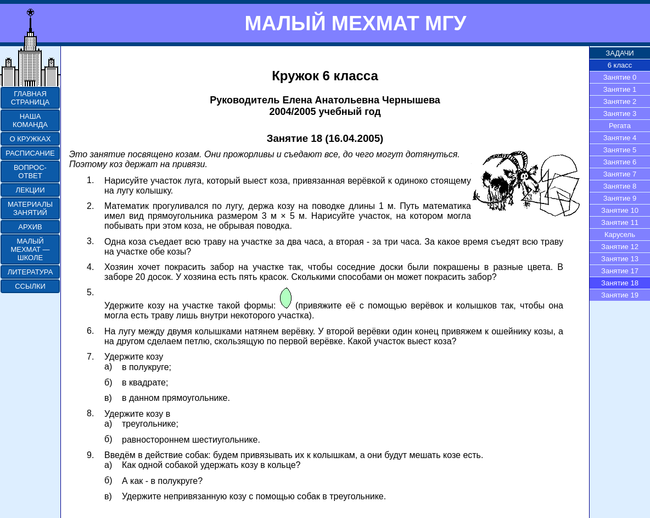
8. (90, 413)
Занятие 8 (620, 186)
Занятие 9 (620, 198)
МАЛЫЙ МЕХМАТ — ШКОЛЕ (29, 249)
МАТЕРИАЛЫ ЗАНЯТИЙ (30, 208)
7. (90, 356)
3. (90, 241)
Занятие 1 (620, 89)
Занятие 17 (619, 271)
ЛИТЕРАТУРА (30, 272)
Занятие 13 (619, 259)
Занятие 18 (619, 283)
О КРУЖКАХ (30, 139)
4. (90, 267)
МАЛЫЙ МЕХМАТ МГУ (355, 23)
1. (90, 180)
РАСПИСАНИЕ (29, 153)
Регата (620, 126)
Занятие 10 (619, 210)
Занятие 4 (620, 138)
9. (90, 455)
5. (90, 292)
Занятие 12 (619, 247)
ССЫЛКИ (30, 286)
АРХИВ (30, 227)
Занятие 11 (619, 222)
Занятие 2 (620, 101)
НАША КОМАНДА (30, 120)
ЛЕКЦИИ (29, 190)
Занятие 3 (620, 113)
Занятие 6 (620, 162)
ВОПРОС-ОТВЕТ (30, 171)
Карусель (619, 234)
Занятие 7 (620, 174)
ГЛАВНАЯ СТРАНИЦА (30, 98)
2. (90, 206)
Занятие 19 (619, 295)
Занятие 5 (620, 150)
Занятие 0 (620, 77)
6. (90, 330)
